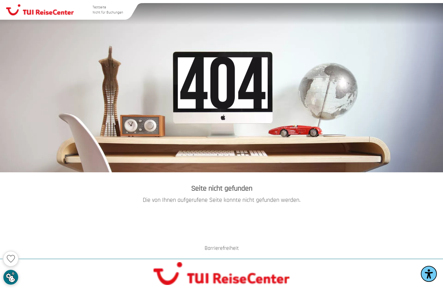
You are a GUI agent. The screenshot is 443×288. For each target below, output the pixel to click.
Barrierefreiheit (222, 248)
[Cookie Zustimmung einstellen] (10, 277)
